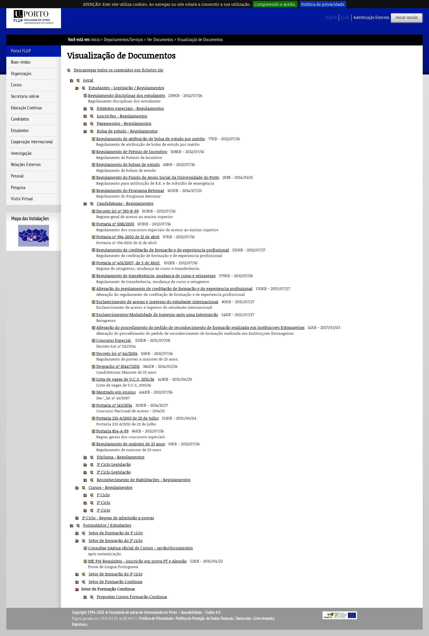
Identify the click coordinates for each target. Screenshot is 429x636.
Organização (21, 73)
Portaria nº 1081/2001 (115, 224)
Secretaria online (25, 96)
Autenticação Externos (371, 17)
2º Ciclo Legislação (114, 472)
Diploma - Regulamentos (120, 457)
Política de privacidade (322, 4)
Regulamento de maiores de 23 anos (130, 443)
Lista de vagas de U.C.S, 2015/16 (125, 379)
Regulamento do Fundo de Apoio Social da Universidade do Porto (157, 177)
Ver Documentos (160, 39)
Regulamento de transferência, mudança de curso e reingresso (156, 275)
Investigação (21, 153)
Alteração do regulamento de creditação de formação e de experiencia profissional (174, 288)
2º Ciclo (103, 502)
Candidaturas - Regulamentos (125, 203)
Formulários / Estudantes (107, 525)
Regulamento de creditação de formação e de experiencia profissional (162, 250)
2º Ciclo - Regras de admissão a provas (118, 517)
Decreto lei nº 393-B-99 (117, 211)
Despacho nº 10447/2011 (118, 366)
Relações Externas (26, 164)
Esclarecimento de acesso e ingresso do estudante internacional (157, 301)
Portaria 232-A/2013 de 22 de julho (127, 418)
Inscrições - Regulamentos (122, 116)
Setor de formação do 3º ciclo (116, 574)
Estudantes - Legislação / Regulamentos (126, 87)
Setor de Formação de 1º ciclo (116, 532)
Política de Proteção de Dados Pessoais (204, 618)
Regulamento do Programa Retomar (130, 190)
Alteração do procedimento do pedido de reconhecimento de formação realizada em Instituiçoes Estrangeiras (200, 327)
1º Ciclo (103, 494)
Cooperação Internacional (32, 142)
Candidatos (20, 119)
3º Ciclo (103, 510)
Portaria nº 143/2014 (114, 405)
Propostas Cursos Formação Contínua (132, 596)
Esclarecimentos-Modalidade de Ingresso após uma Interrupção (157, 314)
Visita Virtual (22, 199)
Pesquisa (18, 187)
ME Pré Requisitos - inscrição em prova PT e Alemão (137, 561)
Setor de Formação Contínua (115, 581)
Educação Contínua (26, 108)
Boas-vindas (21, 62)
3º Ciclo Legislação (114, 464)
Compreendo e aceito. (275, 4)
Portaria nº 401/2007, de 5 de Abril (128, 262)
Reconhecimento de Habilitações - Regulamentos (143, 479)
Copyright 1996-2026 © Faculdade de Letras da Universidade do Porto (125, 612)
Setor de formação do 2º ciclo (116, 540)
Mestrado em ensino (116, 392)
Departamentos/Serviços (123, 39)
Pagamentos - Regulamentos (124, 123)
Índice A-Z (213, 612)
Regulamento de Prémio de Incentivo (131, 151)
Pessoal (17, 176)
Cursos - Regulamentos (110, 487)
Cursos (16, 85)
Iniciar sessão (407, 17)
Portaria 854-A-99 (112, 431)
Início (95, 39)
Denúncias (243, 618)
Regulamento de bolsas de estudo (128, 164)
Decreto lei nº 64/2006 (117, 353)
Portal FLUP (21, 51)
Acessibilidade (191, 612)
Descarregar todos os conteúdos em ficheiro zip (118, 70)
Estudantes (20, 130)
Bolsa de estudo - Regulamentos (127, 131)
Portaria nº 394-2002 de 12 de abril (128, 236)
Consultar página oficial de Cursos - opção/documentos (140, 548)
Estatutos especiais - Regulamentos (130, 108)
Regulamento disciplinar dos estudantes (126, 95)
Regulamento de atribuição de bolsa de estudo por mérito (150, 138)
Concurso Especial (114, 340)
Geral (88, 80)
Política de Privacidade (156, 618)
